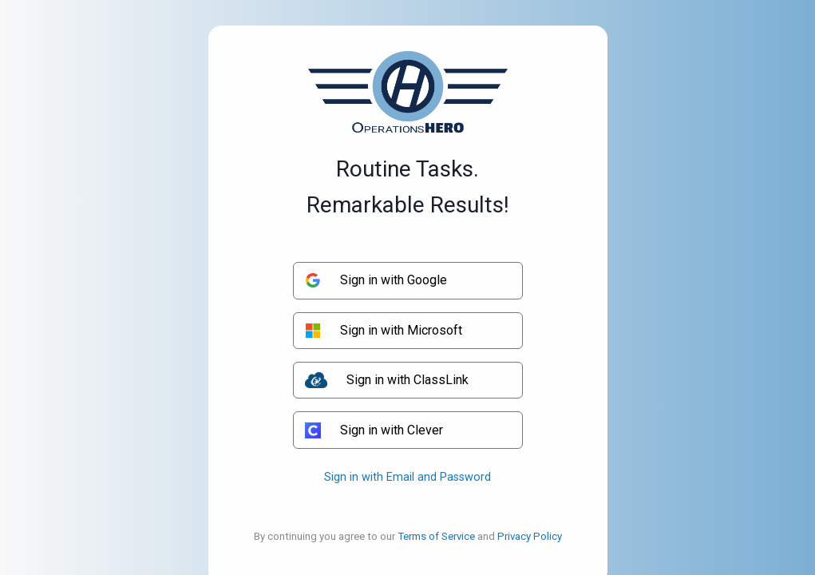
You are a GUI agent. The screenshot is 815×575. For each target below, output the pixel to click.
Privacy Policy (529, 536)
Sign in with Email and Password (407, 477)
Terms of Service (436, 536)
